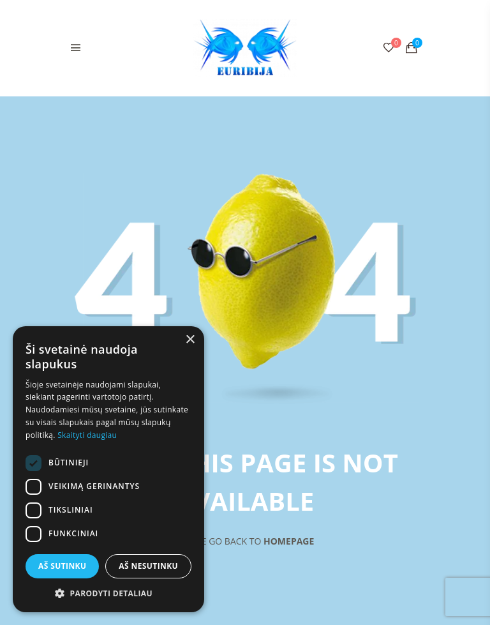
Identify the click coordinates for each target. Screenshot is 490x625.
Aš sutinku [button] (62, 566)
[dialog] (108, 469)
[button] (108, 593)
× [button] (190, 340)
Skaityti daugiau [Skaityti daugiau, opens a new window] (87, 435)
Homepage (289, 541)
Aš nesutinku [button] (148, 566)
